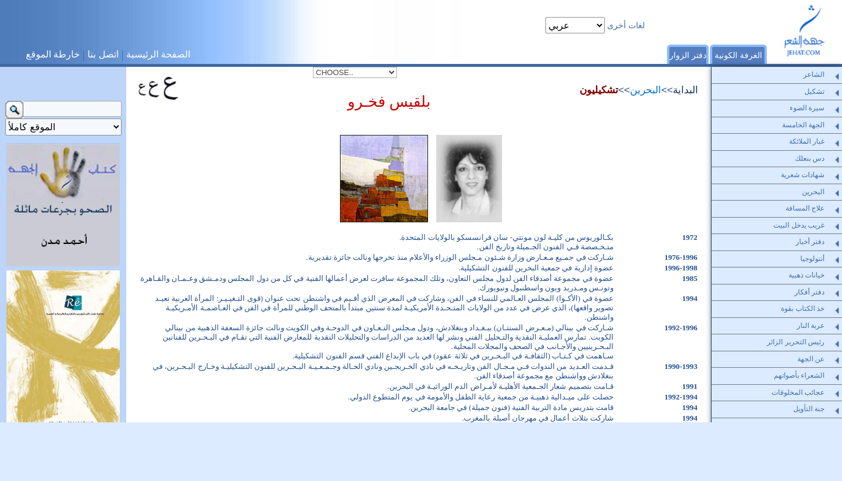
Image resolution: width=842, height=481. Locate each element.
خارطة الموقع (53, 54)
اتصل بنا (102, 54)
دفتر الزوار (687, 55)
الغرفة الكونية (738, 55)
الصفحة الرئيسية (158, 54)
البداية (685, 90)
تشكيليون (599, 90)
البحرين (645, 90)
